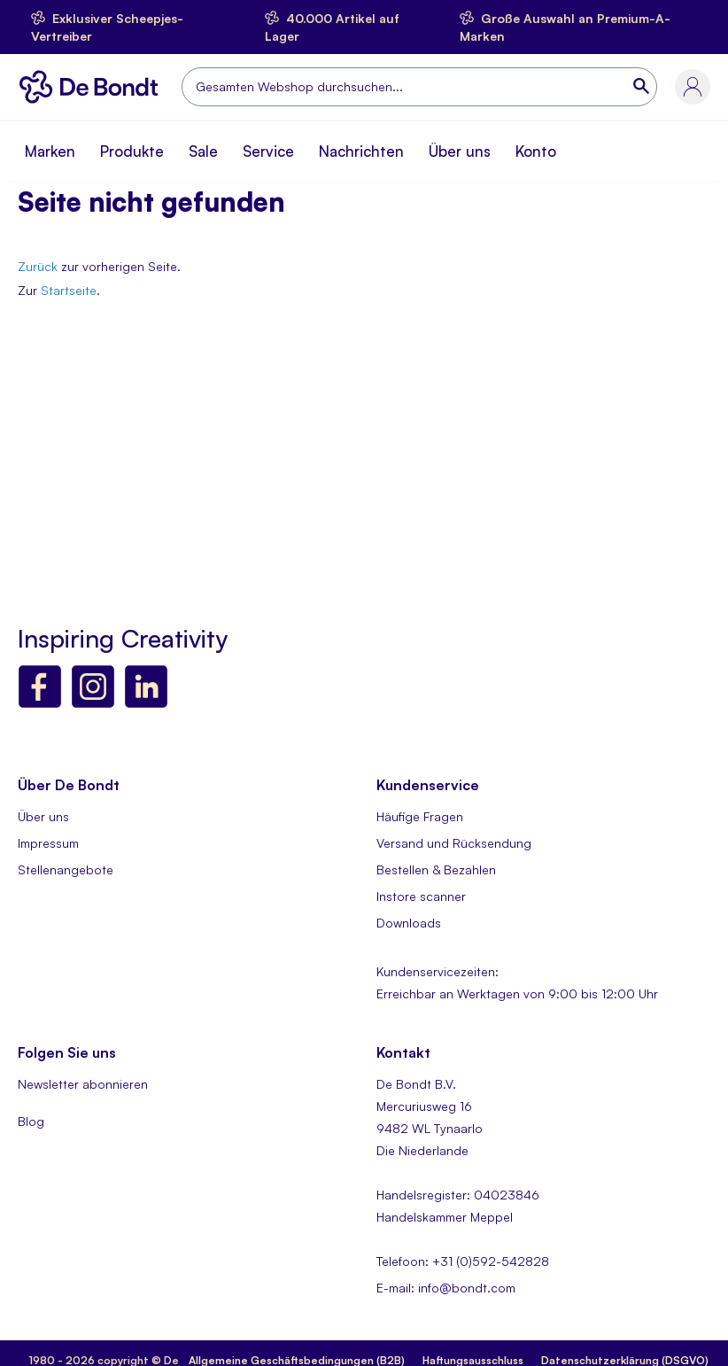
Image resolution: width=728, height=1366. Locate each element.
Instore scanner (421, 896)
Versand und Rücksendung (453, 842)
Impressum (48, 842)
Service (268, 151)
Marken (50, 151)
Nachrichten (361, 151)
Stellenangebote (65, 869)
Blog (31, 1121)
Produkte (132, 151)
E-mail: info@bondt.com (445, 1287)
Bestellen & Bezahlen (436, 869)
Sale (203, 151)
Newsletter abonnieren (83, 1083)
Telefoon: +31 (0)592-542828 (462, 1261)
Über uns (460, 151)
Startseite (69, 290)
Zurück (38, 266)
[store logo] (93, 87)
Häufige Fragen (419, 816)
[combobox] (419, 86)
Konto (535, 151)
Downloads (408, 922)
